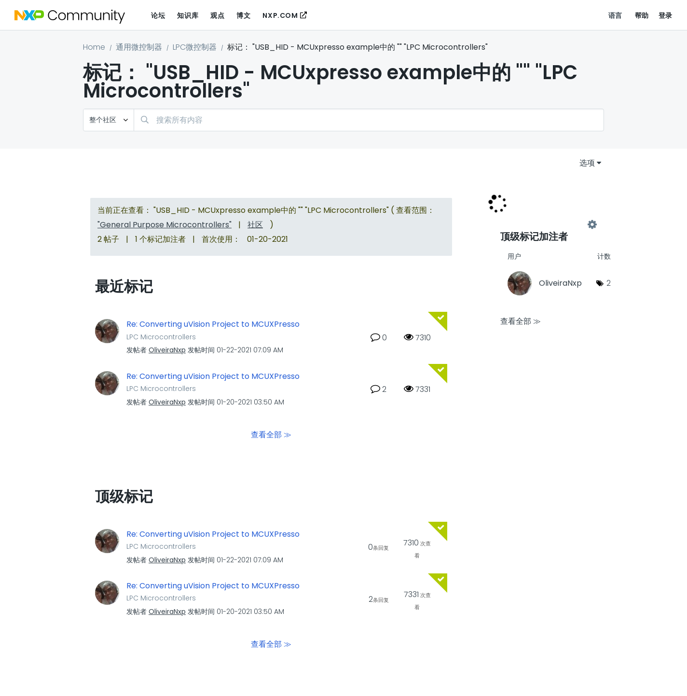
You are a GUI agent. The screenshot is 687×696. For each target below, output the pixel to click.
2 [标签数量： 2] (608, 283)
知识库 (187, 15)
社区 (255, 224)
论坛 (158, 15)
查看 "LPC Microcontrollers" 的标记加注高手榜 (546, 225)
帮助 (642, 15)
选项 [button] (587, 162)
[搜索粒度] (108, 120)
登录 (666, 15)
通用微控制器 (139, 47)
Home (94, 47)
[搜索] (369, 120)
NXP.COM (280, 15)
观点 (217, 15)
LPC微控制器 (195, 47)
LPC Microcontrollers (161, 337)
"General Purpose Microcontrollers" (164, 224)
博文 (243, 15)
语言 (615, 15)
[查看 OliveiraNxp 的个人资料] (167, 350)
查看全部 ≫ (271, 434)
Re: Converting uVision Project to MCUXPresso (213, 324)
